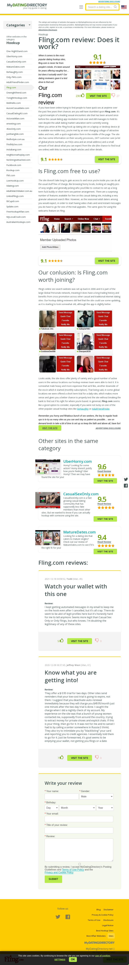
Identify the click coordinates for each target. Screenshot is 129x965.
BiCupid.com (12, 201)
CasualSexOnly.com (16, 61)
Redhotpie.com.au (15, 139)
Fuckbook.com (13, 165)
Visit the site (98, 96)
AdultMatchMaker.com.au (19, 191)
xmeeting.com (13, 123)
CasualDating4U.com (17, 113)
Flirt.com (10, 175)
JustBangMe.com (15, 133)
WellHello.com (13, 103)
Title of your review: (56, 825)
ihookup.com (12, 170)
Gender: (84, 791)
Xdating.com (12, 185)
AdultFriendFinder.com (17, 82)
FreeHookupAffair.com (17, 211)
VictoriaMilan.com (15, 118)
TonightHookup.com (16, 97)
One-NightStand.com (17, 51)
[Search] (115, 7)
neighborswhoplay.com (18, 154)
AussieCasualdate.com (17, 108)
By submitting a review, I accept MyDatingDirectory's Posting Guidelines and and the (79, 868)
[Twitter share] (126, 479)
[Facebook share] (126, 486)
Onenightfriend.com (16, 92)
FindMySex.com (14, 144)
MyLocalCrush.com (16, 216)
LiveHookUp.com (15, 180)
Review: (50, 836)
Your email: (52, 813)
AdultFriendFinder (101, 408)
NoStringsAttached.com (18, 159)
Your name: (52, 791)
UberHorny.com (14, 56)
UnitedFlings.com (15, 196)
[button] (60, 959)
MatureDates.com (15, 66)
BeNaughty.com (14, 72)
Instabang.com (13, 149)
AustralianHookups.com (18, 222)
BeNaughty (83, 408)
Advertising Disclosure (47, 30)
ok (73, 959)
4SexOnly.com (13, 128)
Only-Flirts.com (13, 77)
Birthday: (50, 802)
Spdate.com (12, 206)
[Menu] (81, 7)
